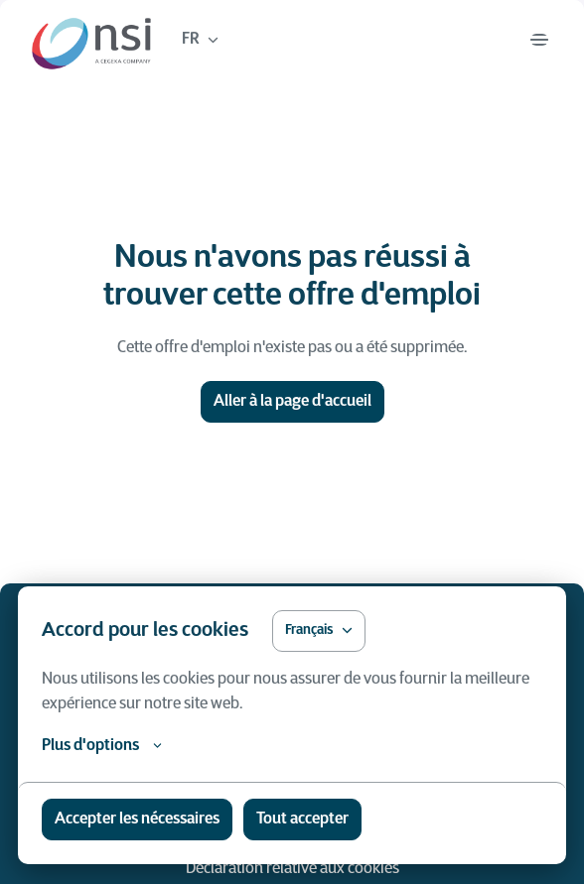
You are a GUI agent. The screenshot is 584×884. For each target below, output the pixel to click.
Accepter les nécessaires (137, 819)
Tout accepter (302, 819)
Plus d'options (102, 746)
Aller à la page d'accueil (292, 402)
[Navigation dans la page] (539, 40)
